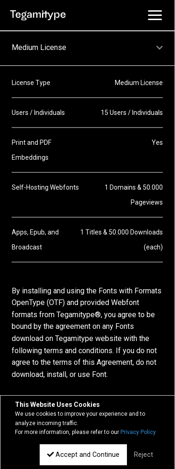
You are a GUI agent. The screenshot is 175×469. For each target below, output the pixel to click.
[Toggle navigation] (155, 14)
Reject (143, 455)
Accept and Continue (83, 455)
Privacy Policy (138, 432)
